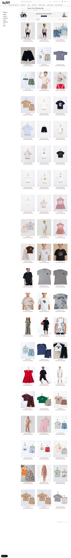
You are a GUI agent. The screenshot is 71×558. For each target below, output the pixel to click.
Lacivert (6, 120)
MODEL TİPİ (5, 62)
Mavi (5, 116)
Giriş (54, 1)
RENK (4, 107)
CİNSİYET (5, 51)
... (64, 19)
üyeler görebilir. (30, 41)
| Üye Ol (56, 1)
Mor (5, 124)
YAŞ (4, 89)
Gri (5, 118)
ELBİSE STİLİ (5, 80)
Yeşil (5, 112)
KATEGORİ (5, 12)
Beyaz (5, 117)
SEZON (4, 69)
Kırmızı (6, 110)
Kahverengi (6, 114)
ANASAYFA (4, 11)
